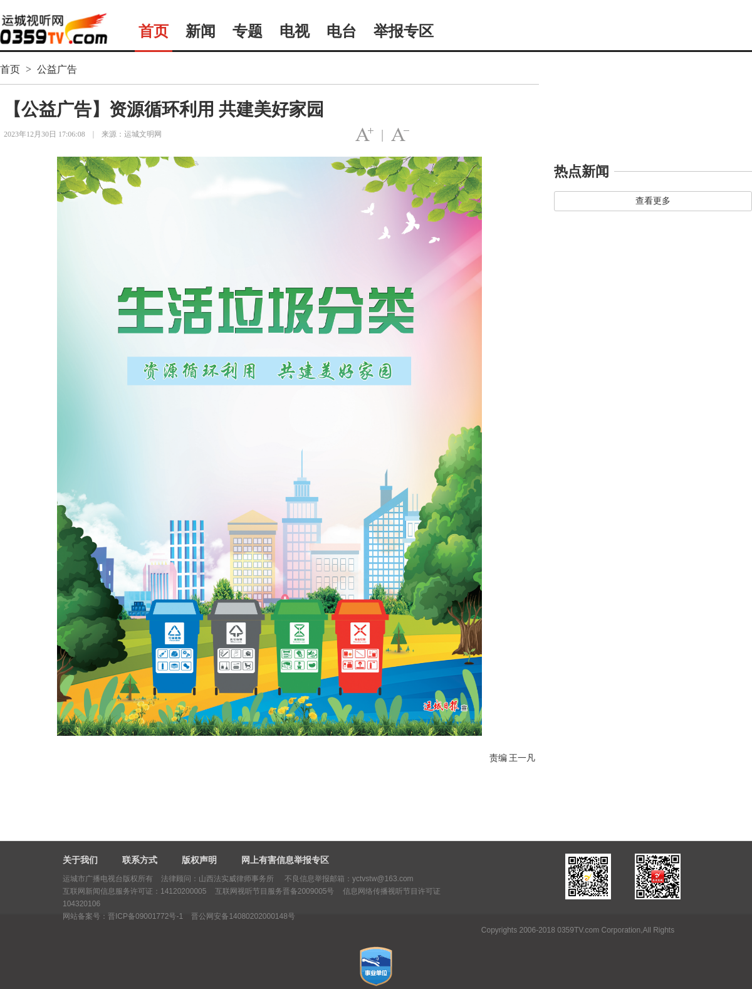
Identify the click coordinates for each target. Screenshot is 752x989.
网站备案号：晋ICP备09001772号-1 (123, 916)
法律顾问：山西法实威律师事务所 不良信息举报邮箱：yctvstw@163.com (287, 878)
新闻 (200, 31)
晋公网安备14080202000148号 (243, 916)
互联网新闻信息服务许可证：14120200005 (134, 891)
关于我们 (80, 860)
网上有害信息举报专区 (285, 860)
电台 (341, 31)
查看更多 (653, 201)
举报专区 (403, 31)
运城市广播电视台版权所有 (108, 878)
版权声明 (199, 860)
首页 (153, 31)
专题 (247, 31)
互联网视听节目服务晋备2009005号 (275, 891)
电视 (294, 31)
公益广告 (57, 69)
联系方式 (139, 860)
